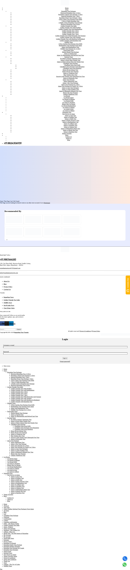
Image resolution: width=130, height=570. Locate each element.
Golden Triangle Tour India (15, 387)
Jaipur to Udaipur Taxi (17, 488)
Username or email (8, 345)
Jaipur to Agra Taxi (16, 476)
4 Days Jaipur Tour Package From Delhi (22, 380)
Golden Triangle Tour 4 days (19, 393)
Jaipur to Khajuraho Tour (18, 439)
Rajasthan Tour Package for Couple (14, 548)
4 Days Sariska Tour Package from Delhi (22, 405)
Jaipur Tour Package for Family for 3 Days (23, 447)
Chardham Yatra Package (18, 424)
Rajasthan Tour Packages (14, 372)
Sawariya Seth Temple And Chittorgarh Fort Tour (25, 437)
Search (19, 329)
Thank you (7, 561)
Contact (6, 520)
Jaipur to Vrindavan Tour (18, 434)
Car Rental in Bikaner (13, 460)
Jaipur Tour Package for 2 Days (20, 445)
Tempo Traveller (8, 494)
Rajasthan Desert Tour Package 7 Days (22, 379)
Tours (5, 370)
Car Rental (7, 457)
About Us (10, 499)
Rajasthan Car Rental (10, 543)
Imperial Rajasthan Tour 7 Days (20, 377)
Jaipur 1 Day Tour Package (18, 444)
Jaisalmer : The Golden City (12, 530)
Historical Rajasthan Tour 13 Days (21, 374)
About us (6, 506)
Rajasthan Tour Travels (21, 332)
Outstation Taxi (8, 473)
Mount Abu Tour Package (18, 454)
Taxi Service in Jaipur (13, 475)
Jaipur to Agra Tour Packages (19, 449)
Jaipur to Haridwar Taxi (18, 493)
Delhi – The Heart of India (11, 523)
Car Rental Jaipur (12, 458)
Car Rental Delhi (12, 462)
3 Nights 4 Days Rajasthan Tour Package (22, 383)
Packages (6, 540)
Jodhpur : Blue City (9, 532)
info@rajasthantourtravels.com (9, 273)
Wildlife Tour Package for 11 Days (21, 410)
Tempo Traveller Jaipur (10, 556)
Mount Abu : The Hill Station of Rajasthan (16, 533)
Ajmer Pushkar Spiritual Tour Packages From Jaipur (19, 509)
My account (7, 536)
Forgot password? (65, 361)
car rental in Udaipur (13, 468)
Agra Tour (7, 507)
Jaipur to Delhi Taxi (16, 480)
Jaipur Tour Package (13, 441)
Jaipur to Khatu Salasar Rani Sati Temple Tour (24, 423)
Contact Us (10, 498)
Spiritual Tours (11, 418)
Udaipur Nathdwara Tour (18, 455)
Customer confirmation (10, 522)
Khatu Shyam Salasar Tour (18, 431)
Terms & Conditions (85, 331)
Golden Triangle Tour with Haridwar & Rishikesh (25, 400)
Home (5, 369)
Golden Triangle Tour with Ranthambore (22, 390)
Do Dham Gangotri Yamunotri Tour (21, 419)
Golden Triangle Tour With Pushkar (21, 388)
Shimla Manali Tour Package (19, 413)
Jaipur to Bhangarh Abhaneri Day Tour (22, 452)
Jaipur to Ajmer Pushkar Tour (19, 450)
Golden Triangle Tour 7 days (19, 395)
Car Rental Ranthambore (14, 467)
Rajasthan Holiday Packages (12, 546)
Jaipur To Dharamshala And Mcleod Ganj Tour (24, 416)
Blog (8, 501)
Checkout (6, 517)
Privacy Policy (96, 331)
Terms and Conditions (10, 559)
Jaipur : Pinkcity (8, 527)
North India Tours (12, 411)
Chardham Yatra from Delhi (22, 426)
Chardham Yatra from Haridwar (23, 429)
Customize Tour (128, 285)
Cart (5, 514)
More (5, 496)
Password (6, 351)
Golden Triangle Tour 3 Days (19, 392)
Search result (7, 551)
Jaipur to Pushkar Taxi (17, 478)
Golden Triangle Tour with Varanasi (21, 398)
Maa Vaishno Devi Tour (18, 436)
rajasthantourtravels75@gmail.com (10, 268)
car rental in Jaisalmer (13, 463)
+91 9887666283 (8, 259)
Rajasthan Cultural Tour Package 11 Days (23, 375)
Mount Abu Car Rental (13, 465)
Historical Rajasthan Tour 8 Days (20, 385)
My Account (7, 535)
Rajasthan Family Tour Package (13, 545)
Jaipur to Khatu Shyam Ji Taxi (19, 481)
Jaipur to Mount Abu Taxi (18, 491)
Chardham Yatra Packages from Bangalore (26, 427)
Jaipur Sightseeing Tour (17, 442)
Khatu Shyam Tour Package (19, 432)
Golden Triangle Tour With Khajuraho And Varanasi (26, 397)
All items (6, 510)
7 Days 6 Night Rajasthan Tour (20, 382)
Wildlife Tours (11, 403)
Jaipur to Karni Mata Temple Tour (21, 421)
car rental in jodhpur (13, 471)
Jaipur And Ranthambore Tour (19, 408)
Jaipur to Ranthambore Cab (19, 483)
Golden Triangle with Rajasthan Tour (21, 401)
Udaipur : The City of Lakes (12, 564)
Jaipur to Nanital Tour (17, 414)
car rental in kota (12, 470)
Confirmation (7, 519)
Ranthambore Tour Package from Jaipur (22, 406)
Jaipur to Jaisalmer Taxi (18, 486)
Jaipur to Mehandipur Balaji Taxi (20, 489)
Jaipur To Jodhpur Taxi (17, 485)
